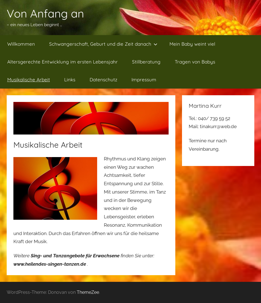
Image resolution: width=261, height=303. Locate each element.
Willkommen (21, 44)
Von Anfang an (45, 13)
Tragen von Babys (195, 62)
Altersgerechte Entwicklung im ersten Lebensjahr (62, 62)
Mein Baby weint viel (192, 44)
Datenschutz (103, 79)
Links (69, 79)
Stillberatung (146, 62)
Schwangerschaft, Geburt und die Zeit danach (103, 44)
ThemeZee (88, 292)
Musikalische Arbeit (28, 79)
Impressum (143, 79)
